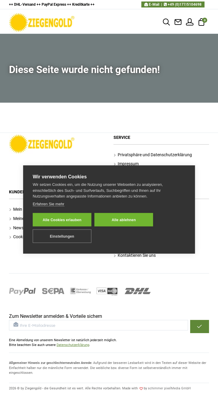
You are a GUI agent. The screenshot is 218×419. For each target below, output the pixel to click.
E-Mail (151, 4)
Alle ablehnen (124, 220)
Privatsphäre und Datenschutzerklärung (153, 154)
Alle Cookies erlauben (62, 220)
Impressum (126, 163)
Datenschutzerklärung (73, 345)
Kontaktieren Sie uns (135, 255)
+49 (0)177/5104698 (183, 4)
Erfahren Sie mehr (48, 203)
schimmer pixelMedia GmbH (169, 388)
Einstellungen (62, 236)
